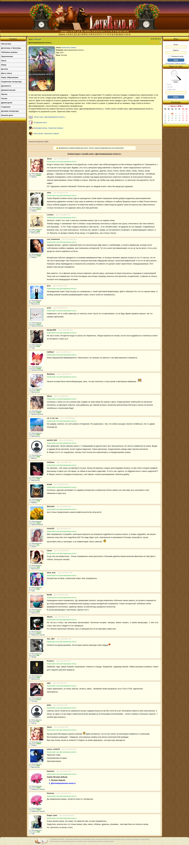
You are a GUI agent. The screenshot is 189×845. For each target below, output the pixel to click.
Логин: (175, 46)
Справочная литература (11, 82)
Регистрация (169, 63)
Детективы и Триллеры (11, 48)
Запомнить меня (176, 56)
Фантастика (6, 44)
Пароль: (175, 51)
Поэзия (4, 98)
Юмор (3, 65)
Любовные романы (9, 52)
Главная (13, 39)
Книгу (168, 84)
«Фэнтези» (37, 39)
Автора (168, 87)
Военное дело (7, 115)
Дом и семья (6, 73)
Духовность (6, 86)
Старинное (5, 107)
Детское (4, 69)
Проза (3, 61)
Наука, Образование (9, 77)
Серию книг (170, 89)
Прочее (4, 94)
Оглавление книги (40, 122)
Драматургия (6, 103)
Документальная (8, 90)
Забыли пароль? (180, 63)
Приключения (7, 56)
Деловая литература (10, 111)
